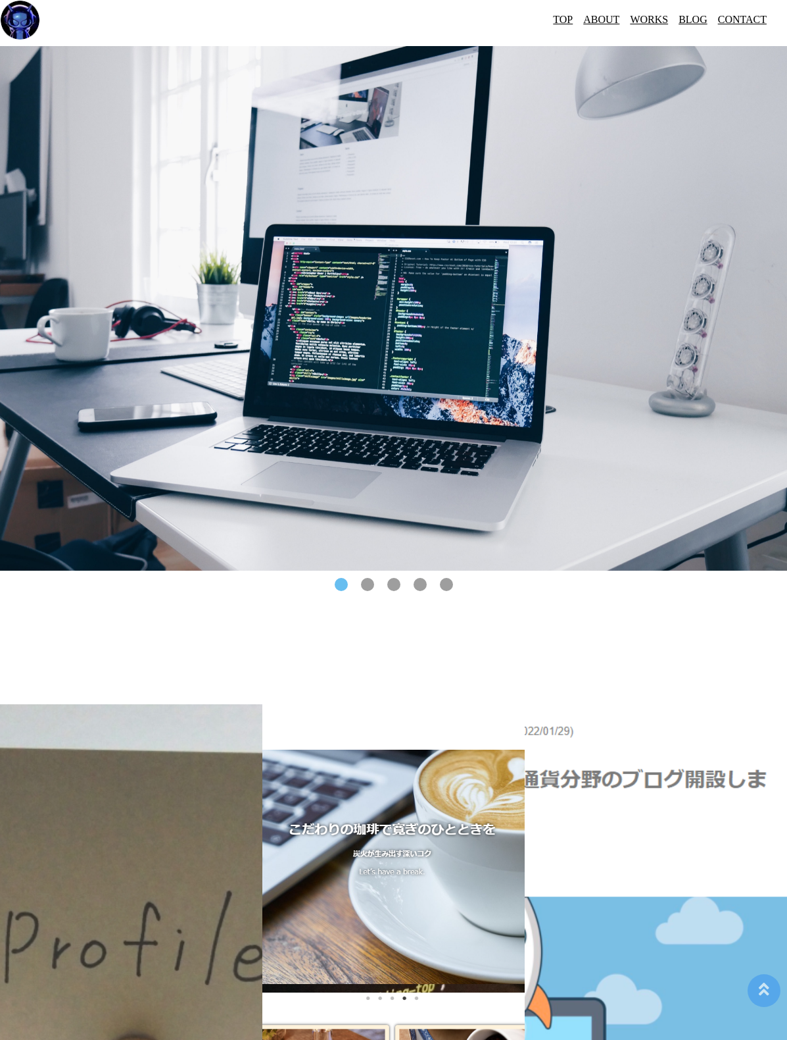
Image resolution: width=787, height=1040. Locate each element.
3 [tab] (393, 584)
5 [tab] (446, 584)
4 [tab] (420, 584)
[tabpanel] (393, 308)
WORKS (649, 19)
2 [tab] (367, 584)
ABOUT (601, 19)
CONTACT (742, 19)
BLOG (693, 19)
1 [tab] (341, 584)
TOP (563, 19)
